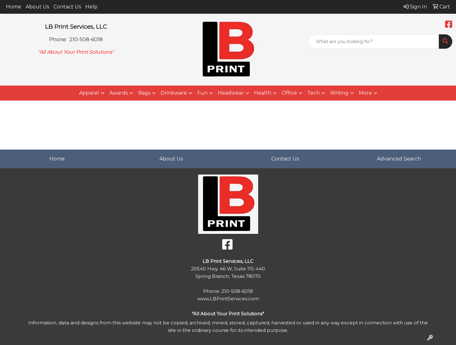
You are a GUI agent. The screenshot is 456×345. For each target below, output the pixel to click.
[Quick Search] (373, 41)
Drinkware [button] (174, 93)
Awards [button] (118, 93)
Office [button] (289, 93)
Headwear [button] (231, 93)
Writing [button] (339, 93)
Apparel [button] (89, 93)
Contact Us (67, 7)
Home (13, 7)
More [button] (365, 93)
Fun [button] (202, 93)
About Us (37, 7)
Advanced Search (399, 159)
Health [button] (262, 93)
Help (91, 7)
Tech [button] (313, 93)
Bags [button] (144, 93)
